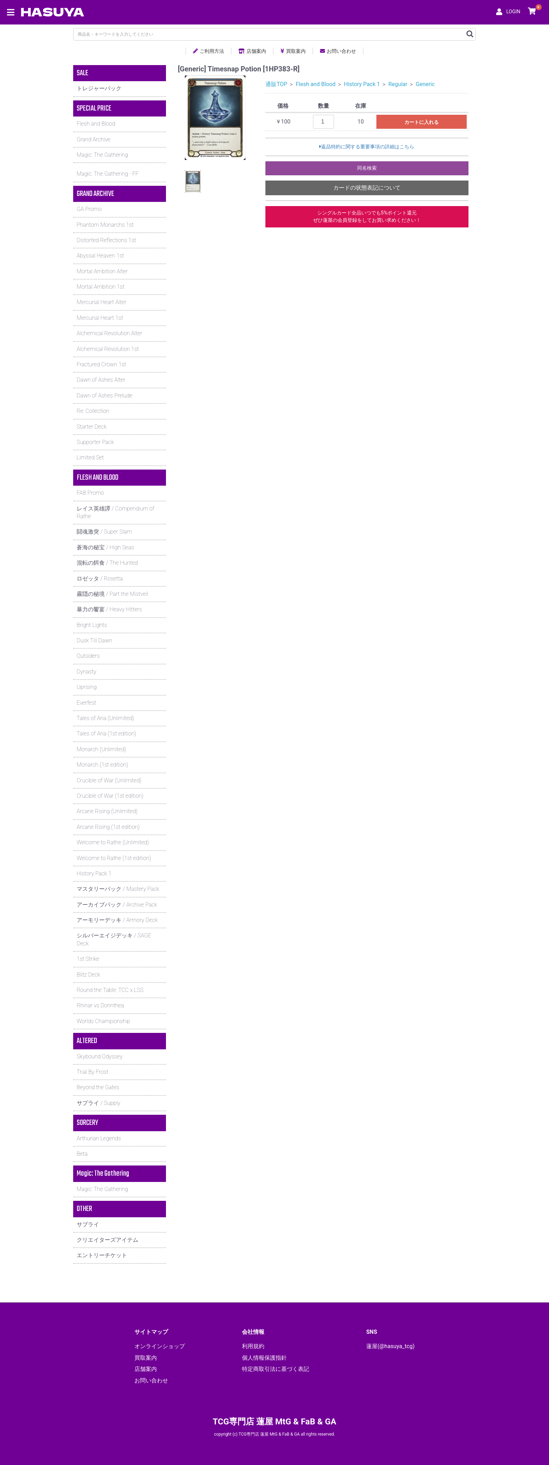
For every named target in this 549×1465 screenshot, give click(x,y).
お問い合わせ (338, 51)
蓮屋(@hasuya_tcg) (390, 1346)
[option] (215, 118)
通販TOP (276, 84)
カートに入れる (421, 122)
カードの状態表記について (367, 187)
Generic (425, 84)
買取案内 (293, 51)
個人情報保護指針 (264, 1357)
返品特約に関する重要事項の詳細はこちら (366, 147)
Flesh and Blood (315, 84)
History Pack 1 (362, 84)
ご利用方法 (208, 51)
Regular (397, 84)
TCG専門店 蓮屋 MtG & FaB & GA (274, 1422)
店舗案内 (252, 51)
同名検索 (367, 168)
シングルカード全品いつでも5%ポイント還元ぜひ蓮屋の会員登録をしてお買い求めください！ (367, 216)
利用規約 (253, 1346)
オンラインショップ (159, 1346)
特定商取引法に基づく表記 (275, 1369)
